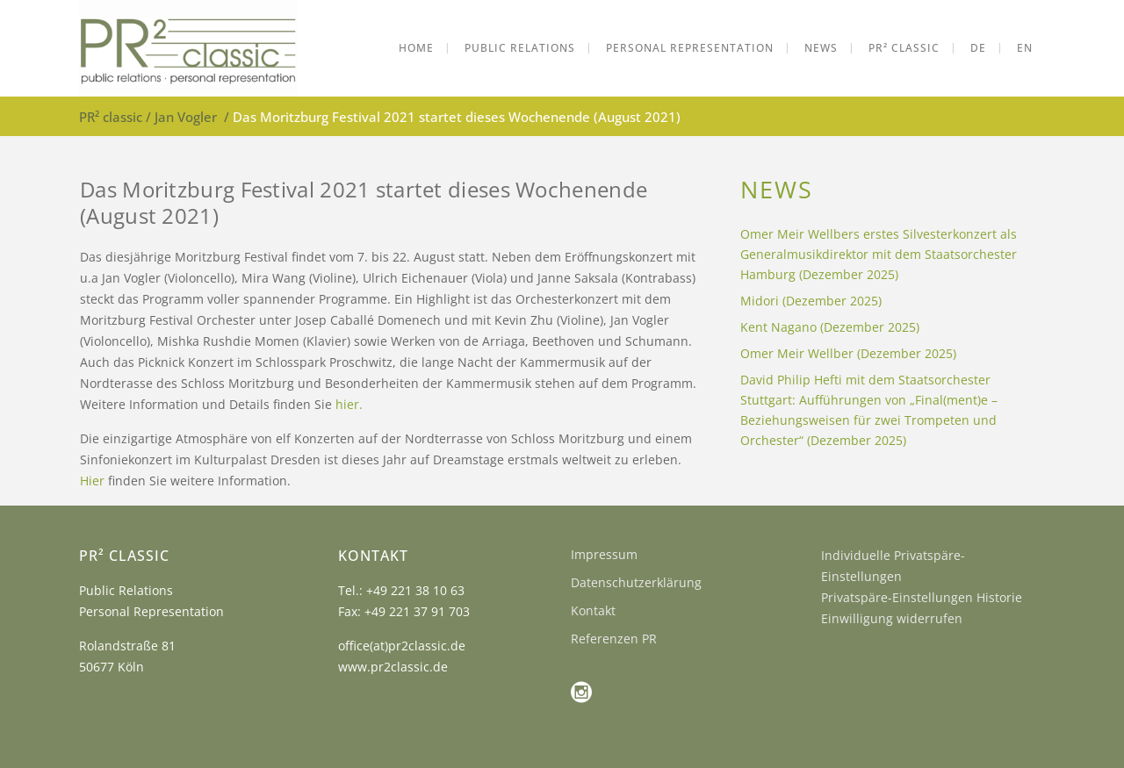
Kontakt (593, 610)
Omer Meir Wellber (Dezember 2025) (848, 353)
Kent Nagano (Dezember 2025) (829, 327)
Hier (92, 480)
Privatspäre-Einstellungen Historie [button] (921, 597)
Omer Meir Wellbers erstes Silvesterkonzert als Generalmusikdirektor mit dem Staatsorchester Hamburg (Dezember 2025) (878, 254)
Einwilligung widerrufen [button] (891, 618)
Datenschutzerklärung (636, 582)
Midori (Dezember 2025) (811, 300)
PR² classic (110, 117)
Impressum (604, 554)
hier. (349, 404)
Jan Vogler (186, 117)
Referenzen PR (614, 638)
